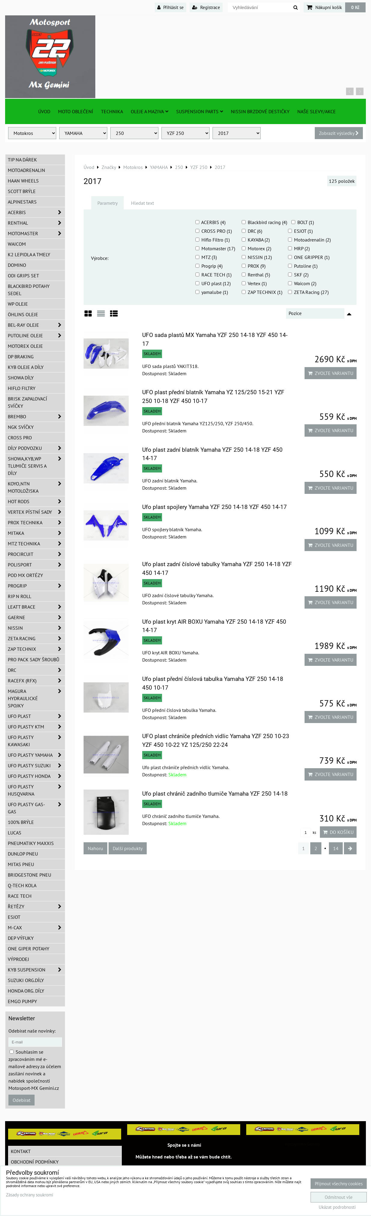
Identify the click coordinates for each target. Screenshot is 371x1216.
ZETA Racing (36, 638)
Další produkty (128, 848)
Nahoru (95, 848)
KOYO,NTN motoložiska (36, 487)
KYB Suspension (36, 970)
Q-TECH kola (22, 885)
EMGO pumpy (22, 1001)
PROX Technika (36, 522)
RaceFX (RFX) (36, 680)
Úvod (44, 111)
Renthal (36, 223)
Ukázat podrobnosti (337, 1207)
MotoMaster (36, 233)
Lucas (14, 833)
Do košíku (338, 832)
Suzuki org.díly (26, 980)
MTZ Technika (36, 543)
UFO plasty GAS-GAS (36, 808)
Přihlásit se (170, 7)
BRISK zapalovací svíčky (27, 402)
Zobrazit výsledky (339, 133)
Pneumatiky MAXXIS (31, 843)
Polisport (36, 565)
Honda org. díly (26, 991)
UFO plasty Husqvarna (36, 790)
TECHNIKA (112, 111)
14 (336, 848)
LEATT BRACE (36, 607)
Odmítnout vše (339, 1197)
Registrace (206, 7)
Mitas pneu (21, 864)
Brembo (36, 416)
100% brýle (21, 822)
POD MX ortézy (25, 575)
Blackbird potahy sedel (29, 289)
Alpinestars (22, 202)
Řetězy (36, 906)
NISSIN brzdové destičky (260, 111)
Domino (17, 265)
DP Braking (21, 357)
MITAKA (36, 533)
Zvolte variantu (330, 373)
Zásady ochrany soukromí (29, 1195)
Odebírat (21, 1100)
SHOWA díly (21, 378)
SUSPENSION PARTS (199, 111)
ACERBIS (36, 212)
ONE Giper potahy (28, 949)
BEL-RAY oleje (36, 325)
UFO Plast (36, 716)
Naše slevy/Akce (316, 111)
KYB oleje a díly (26, 367)
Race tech (20, 896)
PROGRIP (36, 586)
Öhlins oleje (23, 314)
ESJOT (14, 917)
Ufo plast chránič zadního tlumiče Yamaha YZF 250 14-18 (215, 793)
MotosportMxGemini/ (302, 1144)
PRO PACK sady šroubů (33, 659)
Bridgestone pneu (29, 875)
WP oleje (18, 304)
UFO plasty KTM (36, 727)
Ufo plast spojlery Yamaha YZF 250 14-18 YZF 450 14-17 (214, 507)
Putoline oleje (36, 335)
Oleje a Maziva (149, 111)
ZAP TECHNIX (36, 649)
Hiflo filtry (21, 388)
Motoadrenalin (26, 170)
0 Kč (355, 7)
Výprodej (18, 959)
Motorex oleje (25, 346)
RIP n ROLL (19, 596)
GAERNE (36, 617)
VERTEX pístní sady (36, 512)
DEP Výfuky (21, 938)
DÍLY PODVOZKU (36, 448)
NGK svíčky (21, 427)
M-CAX (36, 927)
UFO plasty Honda (36, 776)
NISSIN (36, 628)
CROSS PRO (20, 438)
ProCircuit (36, 554)
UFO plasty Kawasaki (36, 741)
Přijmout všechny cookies (339, 1183)
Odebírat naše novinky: (32, 1031)
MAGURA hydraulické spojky (36, 698)
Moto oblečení (75, 111)
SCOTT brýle (22, 191)
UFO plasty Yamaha (36, 755)
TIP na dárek (22, 160)
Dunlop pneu (23, 854)
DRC (36, 670)
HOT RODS (36, 501)
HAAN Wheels (23, 181)
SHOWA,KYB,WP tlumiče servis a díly (36, 466)
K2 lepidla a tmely (29, 254)
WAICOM (17, 244)
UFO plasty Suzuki (36, 765)
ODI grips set (23, 276)
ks (308, 832)
